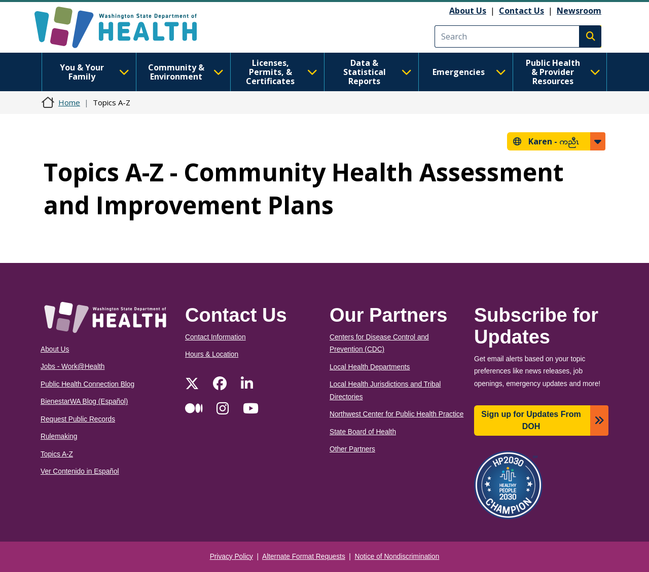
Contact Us (521, 10)
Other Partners (352, 449)
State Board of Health (363, 432)
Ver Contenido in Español (80, 471)
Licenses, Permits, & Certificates (281, 72)
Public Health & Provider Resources (563, 72)
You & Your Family (94, 72)
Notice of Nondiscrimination (397, 556)
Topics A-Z (57, 454)
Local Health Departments (370, 367)
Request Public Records (78, 419)
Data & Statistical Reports (377, 72)
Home (69, 102)
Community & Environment (186, 72)
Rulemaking (59, 436)
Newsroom (579, 10)
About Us (467, 10)
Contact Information (215, 337)
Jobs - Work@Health (72, 366)
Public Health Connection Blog (87, 384)
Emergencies (469, 72)
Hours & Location (211, 354)
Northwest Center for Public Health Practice (396, 414)
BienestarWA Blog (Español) (84, 401)
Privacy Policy (231, 556)
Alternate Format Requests (303, 556)
